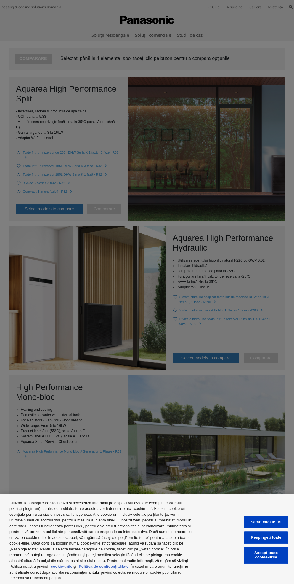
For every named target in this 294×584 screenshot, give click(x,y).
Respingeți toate (266, 537)
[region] (147, 539)
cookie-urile (61, 566)
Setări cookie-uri (266, 522)
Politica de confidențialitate (103, 566)
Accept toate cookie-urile (266, 555)
